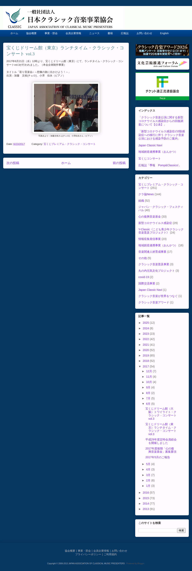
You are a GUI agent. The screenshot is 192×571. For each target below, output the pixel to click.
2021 (146, 344)
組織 (141, 200)
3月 (148, 475)
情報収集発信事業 (149, 238)
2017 (146, 366)
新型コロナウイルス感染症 (155, 223)
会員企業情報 (73, 33)
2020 (146, 350)
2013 (146, 509)
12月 (149, 371)
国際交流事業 (146, 283)
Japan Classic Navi (150, 145)
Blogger (140, 563)
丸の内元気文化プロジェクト (156, 270)
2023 (146, 333)
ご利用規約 (110, 554)
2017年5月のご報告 (157, 457)
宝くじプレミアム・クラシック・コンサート (70, 144)
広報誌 (125, 33)
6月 (148, 403)
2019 (146, 355)
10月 (149, 382)
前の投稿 (119, 163)
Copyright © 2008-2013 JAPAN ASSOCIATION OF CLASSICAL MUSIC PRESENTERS (86, 563)
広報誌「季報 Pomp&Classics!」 (159, 165)
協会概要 (31, 33)
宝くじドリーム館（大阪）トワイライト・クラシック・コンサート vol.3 (160, 413)
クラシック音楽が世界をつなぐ (158, 296)
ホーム (14, 33)
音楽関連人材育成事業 (152, 251)
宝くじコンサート (149, 158)
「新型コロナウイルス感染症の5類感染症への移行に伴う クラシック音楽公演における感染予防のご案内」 (161, 135)
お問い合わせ (144, 33)
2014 (146, 503)
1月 (148, 485)
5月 (148, 464)
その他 (142, 258)
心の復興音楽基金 (149, 216)
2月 (148, 480)
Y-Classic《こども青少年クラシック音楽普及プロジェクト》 (161, 231)
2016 (146, 492)
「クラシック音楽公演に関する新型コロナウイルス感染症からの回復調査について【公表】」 (160, 121)
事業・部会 (51, 33)
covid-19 (143, 277)
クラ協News (146, 194)
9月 (148, 387)
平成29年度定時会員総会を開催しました (161, 441)
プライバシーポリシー (88, 554)
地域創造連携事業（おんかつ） (158, 151)
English (164, 33)
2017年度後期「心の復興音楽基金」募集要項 (160, 450)
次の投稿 (12, 163)
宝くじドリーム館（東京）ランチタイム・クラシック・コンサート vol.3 (160, 429)
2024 (146, 328)
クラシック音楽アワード (153, 302)
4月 (148, 469)
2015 (146, 498)
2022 (146, 339)
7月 (148, 398)
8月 (148, 393)
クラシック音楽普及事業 (153, 264)
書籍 (110, 33)
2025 (146, 322)
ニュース (94, 33)
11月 (149, 376)
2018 (146, 360)
